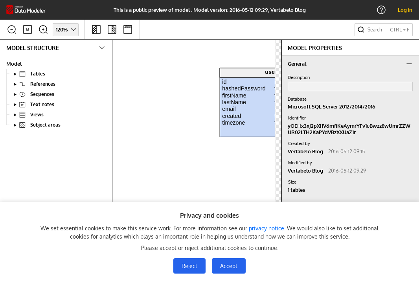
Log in (405, 10)
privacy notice (266, 228)
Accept (228, 266)
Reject (189, 266)
